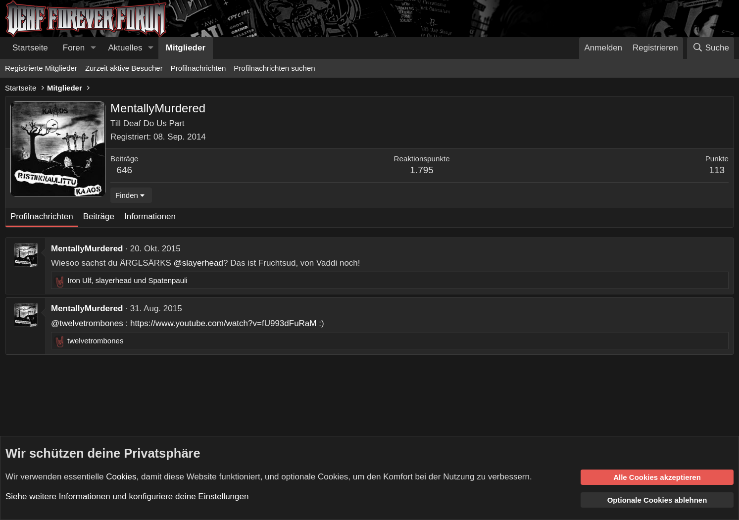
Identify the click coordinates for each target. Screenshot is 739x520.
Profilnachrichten (198, 68)
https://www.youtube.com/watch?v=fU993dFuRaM (223, 323)
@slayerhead (198, 263)
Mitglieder (185, 47)
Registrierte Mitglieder (41, 68)
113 (717, 170)
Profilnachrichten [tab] (41, 216)
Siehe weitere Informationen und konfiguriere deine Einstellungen (126, 496)
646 (124, 170)
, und (127, 280)
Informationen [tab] (150, 216)
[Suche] (710, 48)
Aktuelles (125, 47)
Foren (74, 47)
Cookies (121, 476)
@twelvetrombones (87, 323)
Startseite (30, 47)
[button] (93, 48)
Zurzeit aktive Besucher (124, 68)
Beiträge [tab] (98, 216)
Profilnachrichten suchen (274, 68)
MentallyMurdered (87, 248)
